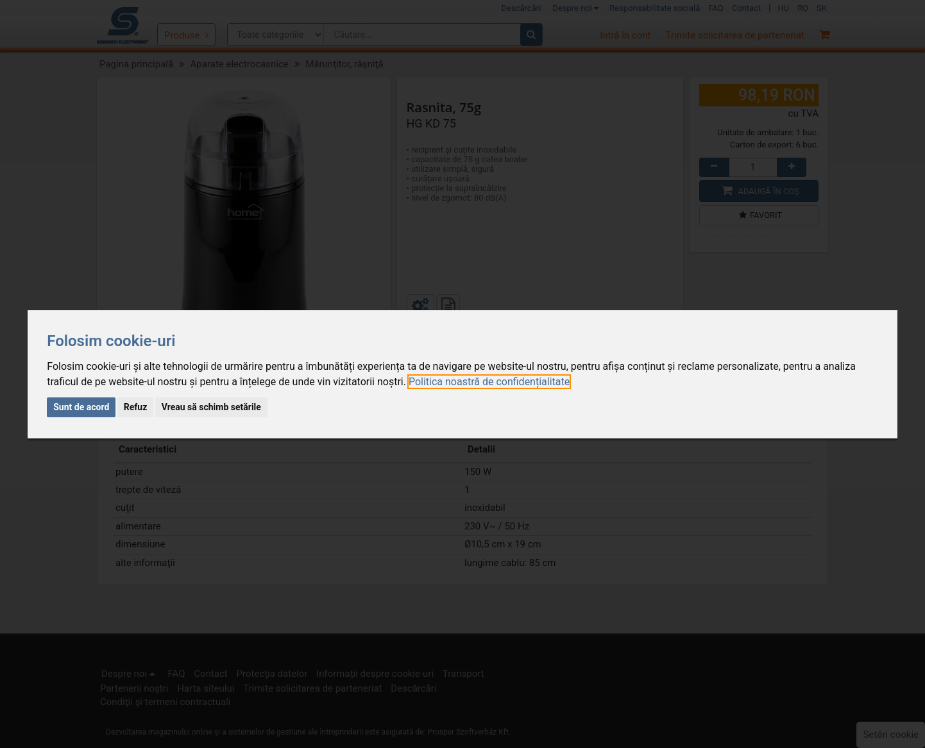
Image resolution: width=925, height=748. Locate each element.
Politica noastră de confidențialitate (489, 382)
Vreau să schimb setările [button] (211, 407)
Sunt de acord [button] (81, 407)
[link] (489, 382)
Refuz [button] (136, 407)
